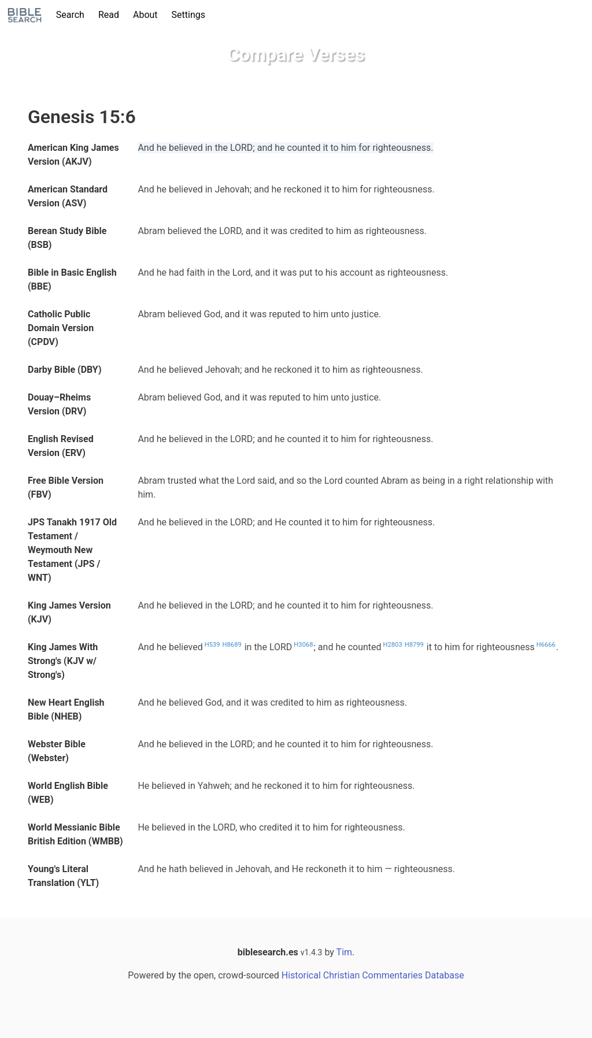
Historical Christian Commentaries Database (373, 975)
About (145, 14)
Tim (344, 952)
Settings (188, 14)
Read (108, 14)
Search (70, 14)
